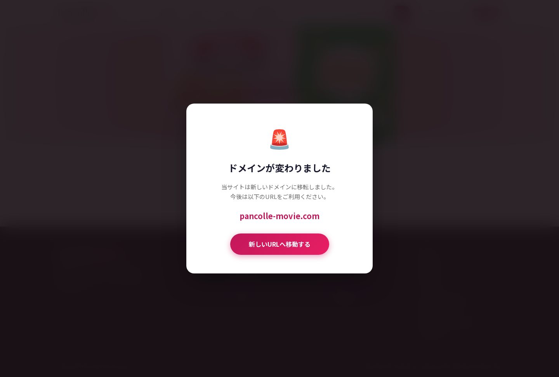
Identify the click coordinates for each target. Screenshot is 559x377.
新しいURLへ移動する (280, 244)
